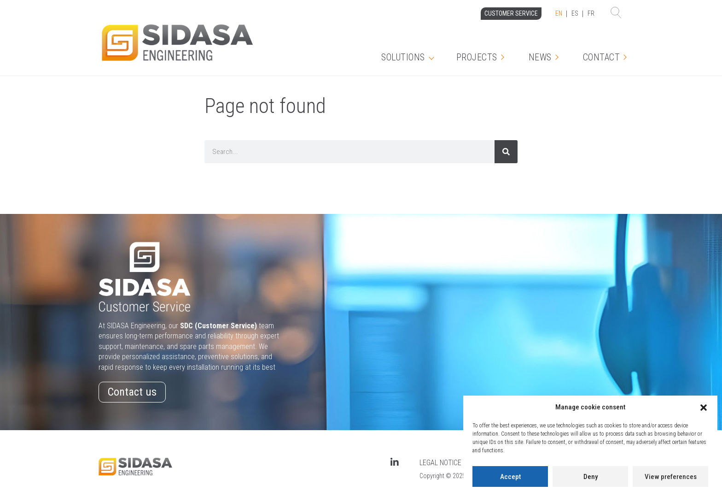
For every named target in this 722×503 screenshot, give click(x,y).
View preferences (671, 477)
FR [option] (591, 13)
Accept (510, 477)
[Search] (506, 151)
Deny (590, 477)
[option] (575, 13)
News (540, 57)
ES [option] (574, 13)
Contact (601, 57)
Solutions (403, 57)
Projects (476, 57)
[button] (703, 407)
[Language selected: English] (575, 14)
